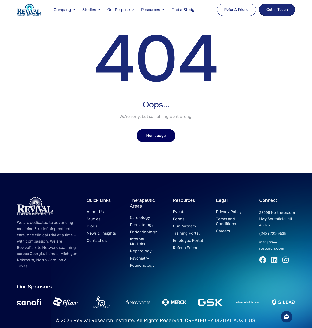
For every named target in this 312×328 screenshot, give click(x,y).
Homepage (156, 135)
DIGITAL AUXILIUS (235, 320)
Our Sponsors (34, 286)
